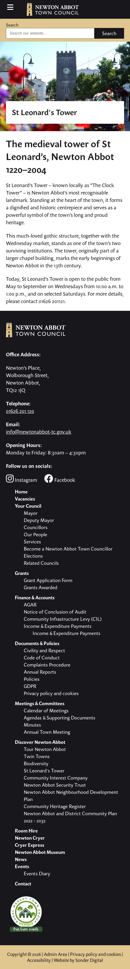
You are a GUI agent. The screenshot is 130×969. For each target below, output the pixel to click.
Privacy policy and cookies (95, 954)
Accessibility (39, 960)
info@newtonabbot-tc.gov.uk (38, 431)
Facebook (59, 478)
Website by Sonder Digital (78, 960)
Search (12, 25)
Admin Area (55, 954)
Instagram (21, 478)
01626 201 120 (20, 410)
